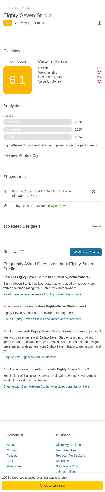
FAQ (10, 461)
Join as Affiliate (66, 471)
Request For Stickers (70, 455)
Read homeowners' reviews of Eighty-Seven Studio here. (42, 294)
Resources (14, 466)
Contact (12, 450)
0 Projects (39, 23)
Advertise (62, 461)
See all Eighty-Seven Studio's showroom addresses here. (43, 319)
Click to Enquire (52, 485)
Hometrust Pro (66, 450)
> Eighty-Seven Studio (16, 8)
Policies (12, 455)
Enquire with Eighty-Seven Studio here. (30, 357)
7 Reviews (22, 23)
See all (97, 226)
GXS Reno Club (67, 466)
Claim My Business (69, 445)
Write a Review (86, 252)
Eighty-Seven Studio (27, 15)
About (11, 445)
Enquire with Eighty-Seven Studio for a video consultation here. (46, 386)
